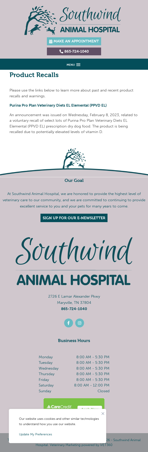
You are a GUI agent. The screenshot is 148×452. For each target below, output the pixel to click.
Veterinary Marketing (65, 445)
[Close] (103, 412)
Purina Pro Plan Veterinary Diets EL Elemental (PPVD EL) (58, 105)
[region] (57, 426)
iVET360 (106, 445)
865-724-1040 (74, 309)
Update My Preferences (35, 434)
